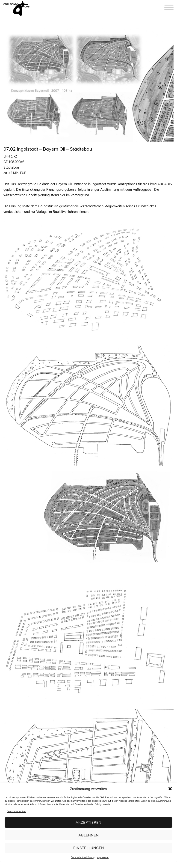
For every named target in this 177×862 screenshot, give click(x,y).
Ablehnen (88, 835)
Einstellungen (88, 848)
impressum (103, 857)
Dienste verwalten (16, 811)
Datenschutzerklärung (82, 857)
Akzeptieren (88, 822)
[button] (170, 788)
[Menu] (169, 4)
